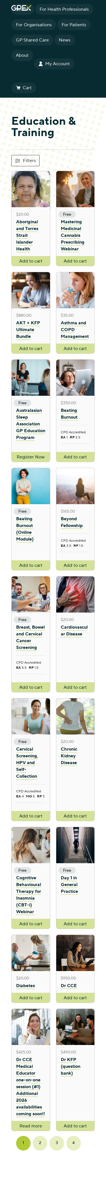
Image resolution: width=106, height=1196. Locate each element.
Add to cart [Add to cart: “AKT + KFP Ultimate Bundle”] (30, 348)
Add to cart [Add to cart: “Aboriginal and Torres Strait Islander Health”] (30, 261)
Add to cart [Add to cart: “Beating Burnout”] (75, 457)
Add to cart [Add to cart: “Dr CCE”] (75, 998)
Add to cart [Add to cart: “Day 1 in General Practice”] (75, 924)
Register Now (31, 457)
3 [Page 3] (57, 1142)
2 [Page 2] (40, 1142)
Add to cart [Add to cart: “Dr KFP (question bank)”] (75, 1126)
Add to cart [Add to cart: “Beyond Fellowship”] (75, 565)
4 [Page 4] (73, 1142)
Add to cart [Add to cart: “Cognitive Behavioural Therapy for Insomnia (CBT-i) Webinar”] (30, 924)
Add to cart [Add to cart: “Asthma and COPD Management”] (75, 348)
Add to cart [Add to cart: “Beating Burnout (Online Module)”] (30, 565)
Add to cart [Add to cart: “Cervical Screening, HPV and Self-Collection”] (30, 816)
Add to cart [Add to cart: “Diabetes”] (30, 998)
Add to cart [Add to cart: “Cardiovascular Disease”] (75, 687)
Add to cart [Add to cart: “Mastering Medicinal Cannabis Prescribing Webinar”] (75, 261)
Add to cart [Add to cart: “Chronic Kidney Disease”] (75, 816)
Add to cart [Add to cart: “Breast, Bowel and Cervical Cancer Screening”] (30, 687)
